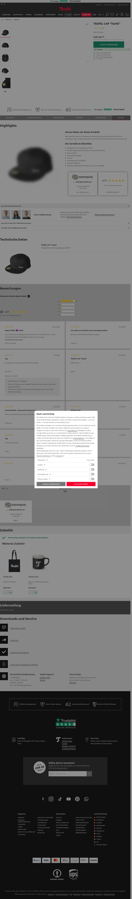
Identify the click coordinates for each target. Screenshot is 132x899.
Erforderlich (41, 460)
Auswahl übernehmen (51, 484)
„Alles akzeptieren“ (79, 438)
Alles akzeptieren (81, 484)
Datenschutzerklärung (44, 456)
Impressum (60, 456)
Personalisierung (43, 474)
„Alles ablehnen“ (72, 430)
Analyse (40, 465)
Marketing (41, 469)
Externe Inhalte (43, 479)
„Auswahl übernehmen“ (83, 446)
